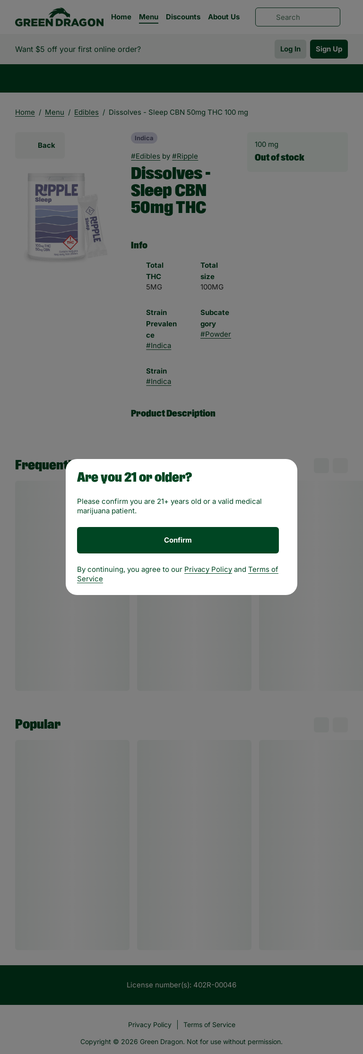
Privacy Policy (208, 569)
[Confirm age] (178, 540)
